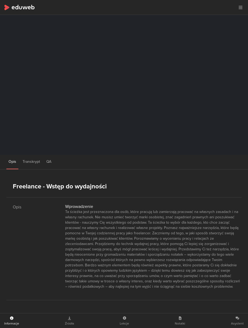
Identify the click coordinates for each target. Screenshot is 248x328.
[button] (240, 7)
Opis (12, 161)
